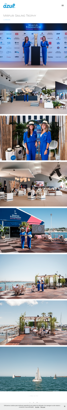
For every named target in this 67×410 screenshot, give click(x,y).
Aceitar (37, 407)
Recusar (43, 407)
